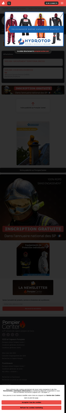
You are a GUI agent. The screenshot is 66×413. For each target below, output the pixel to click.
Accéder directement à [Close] (33, 51)
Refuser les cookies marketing (31, 408)
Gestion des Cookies (53, 395)
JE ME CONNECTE (51, 3)
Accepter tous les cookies (31, 402)
